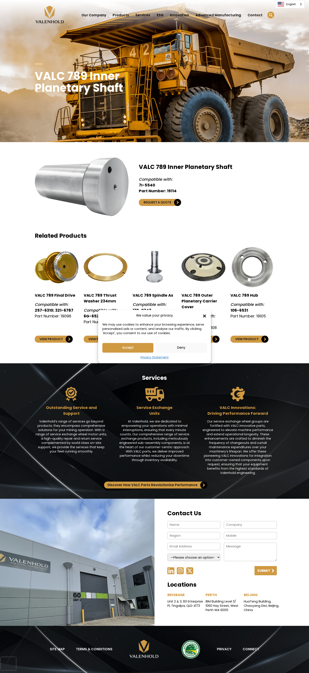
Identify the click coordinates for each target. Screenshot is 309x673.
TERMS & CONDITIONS (94, 649)
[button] (204, 316)
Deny (181, 347)
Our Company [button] (94, 15)
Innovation (179, 15)
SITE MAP (57, 649)
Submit (265, 570)
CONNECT (251, 649)
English (287, 4)
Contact (255, 15)
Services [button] (142, 15)
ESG (160, 15)
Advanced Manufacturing (218, 15)
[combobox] (290, 4)
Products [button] (121, 15)
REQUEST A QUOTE (161, 202)
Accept (128, 347)
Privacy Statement (155, 357)
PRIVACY (224, 649)
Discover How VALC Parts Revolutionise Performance (156, 485)
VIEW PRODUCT (55, 339)
